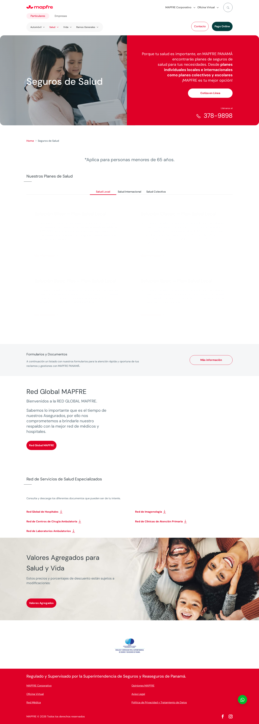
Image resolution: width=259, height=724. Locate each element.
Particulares (38, 16)
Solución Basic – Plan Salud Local (176, 281)
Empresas (61, 16)
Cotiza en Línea (210, 93)
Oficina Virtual (35, 694)
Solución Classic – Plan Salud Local (178, 214)
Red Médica (33, 702)
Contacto (200, 26)
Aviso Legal (138, 694)
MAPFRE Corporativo (39, 685)
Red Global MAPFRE (41, 445)
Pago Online (222, 26)
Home (30, 141)
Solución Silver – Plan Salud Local (70, 214)
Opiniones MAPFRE (142, 685)
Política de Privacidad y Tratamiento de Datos (159, 702)
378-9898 (218, 115)
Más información (44, 255)
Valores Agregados (41, 603)
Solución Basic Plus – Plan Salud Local (75, 281)
